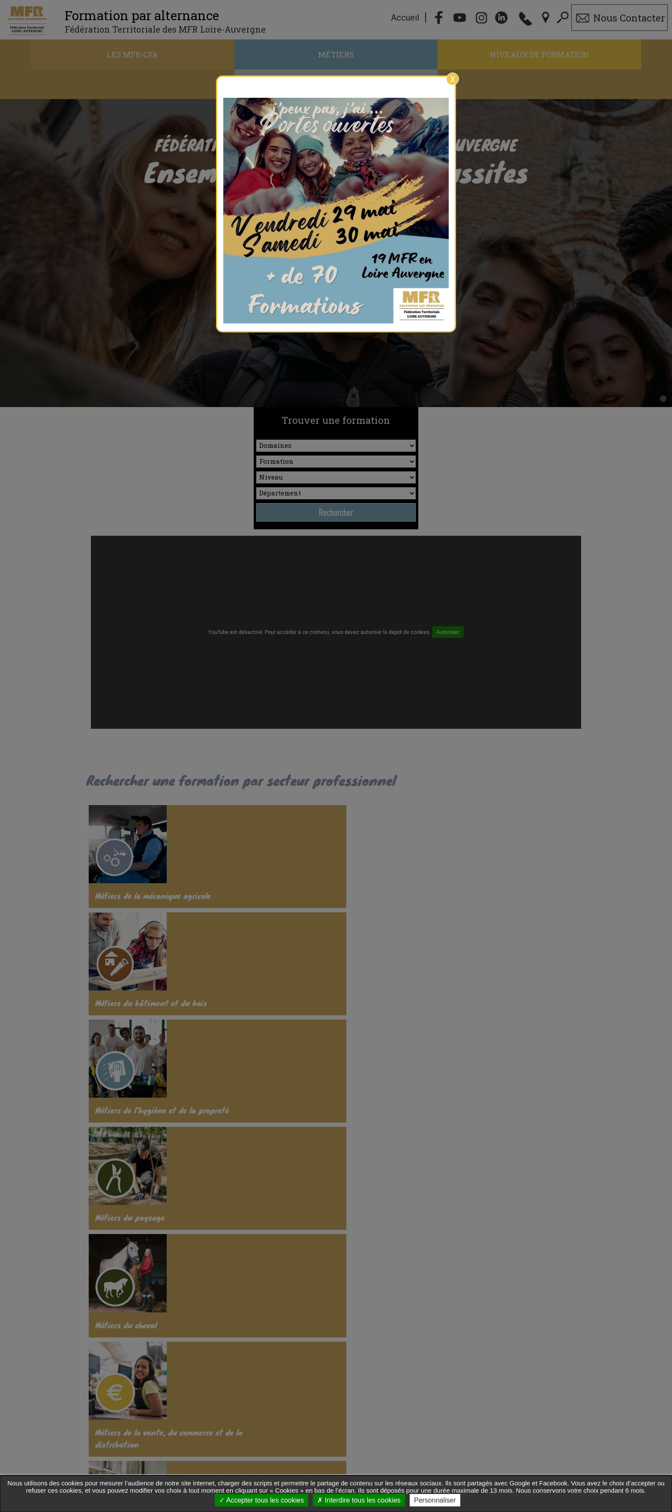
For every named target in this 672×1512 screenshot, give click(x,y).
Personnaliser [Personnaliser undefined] (435, 1500)
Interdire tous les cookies (358, 1500)
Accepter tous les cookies (261, 1500)
